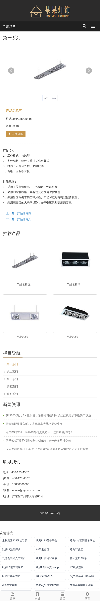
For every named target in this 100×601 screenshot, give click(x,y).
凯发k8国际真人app (47, 567)
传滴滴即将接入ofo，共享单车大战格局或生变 (34, 423)
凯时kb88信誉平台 (46, 540)
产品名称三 (23, 336)
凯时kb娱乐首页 (11, 576)
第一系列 (12, 364)
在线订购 (15, 134)
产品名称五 (23, 284)
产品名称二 (73, 336)
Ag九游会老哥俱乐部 (82, 576)
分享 (12, 595)
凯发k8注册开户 (11, 549)
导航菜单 (9, 26)
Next (89, 70)
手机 (37, 595)
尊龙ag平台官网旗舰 (48, 585)
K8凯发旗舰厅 (78, 567)
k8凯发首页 (42, 549)
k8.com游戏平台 (45, 576)
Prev (11, 70)
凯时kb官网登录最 (46, 558)
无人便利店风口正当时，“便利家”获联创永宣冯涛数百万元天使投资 (47, 449)
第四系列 (12, 386)
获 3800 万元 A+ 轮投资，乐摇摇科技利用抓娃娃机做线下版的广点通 (48, 415)
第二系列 (12, 371)
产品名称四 (73, 284)
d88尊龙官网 (9, 585)
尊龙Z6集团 (76, 549)
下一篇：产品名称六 (18, 219)
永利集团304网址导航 (14, 540)
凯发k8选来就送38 (12, 567)
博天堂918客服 (78, 558)
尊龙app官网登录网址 (82, 540)
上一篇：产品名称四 (18, 213)
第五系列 (12, 394)
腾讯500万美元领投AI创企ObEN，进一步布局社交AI (38, 440)
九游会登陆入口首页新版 (16, 558)
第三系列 (12, 379)
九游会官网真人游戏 (81, 585)
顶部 (87, 595)
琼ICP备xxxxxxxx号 (50, 513)
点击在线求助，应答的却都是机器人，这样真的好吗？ (39, 432)
